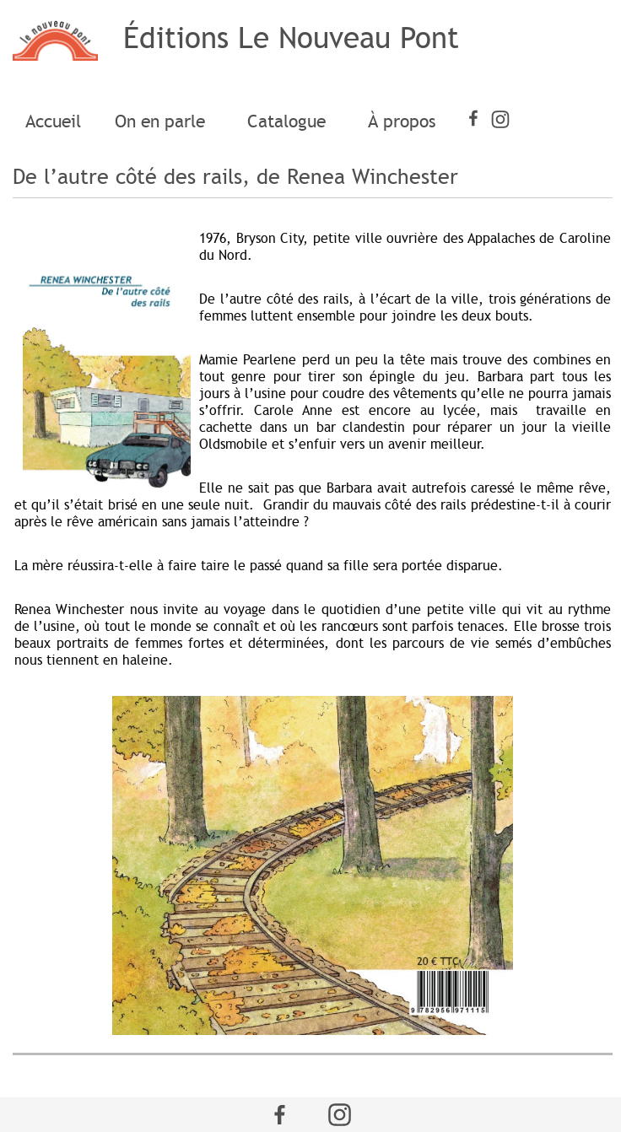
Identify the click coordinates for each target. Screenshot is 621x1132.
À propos (402, 121)
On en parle (164, 121)
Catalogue (290, 121)
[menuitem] (53, 122)
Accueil (53, 121)
